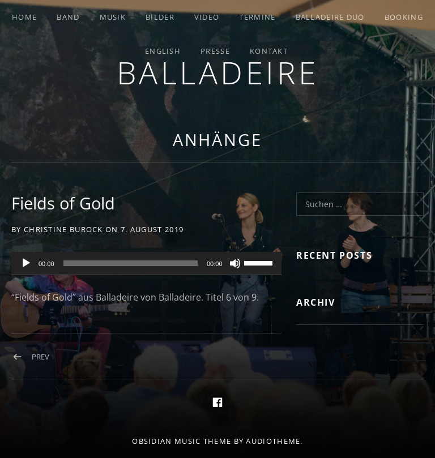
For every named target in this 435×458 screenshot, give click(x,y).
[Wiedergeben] (26, 263)
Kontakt (269, 51)
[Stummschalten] (235, 263)
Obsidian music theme (181, 441)
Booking (404, 17)
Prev (40, 357)
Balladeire (218, 72)
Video (207, 17)
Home (24, 17)
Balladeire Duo (330, 17)
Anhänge (217, 140)
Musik (113, 17)
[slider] (130, 263)
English (163, 51)
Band (68, 17)
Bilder (160, 17)
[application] (146, 263)
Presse (215, 51)
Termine (257, 17)
